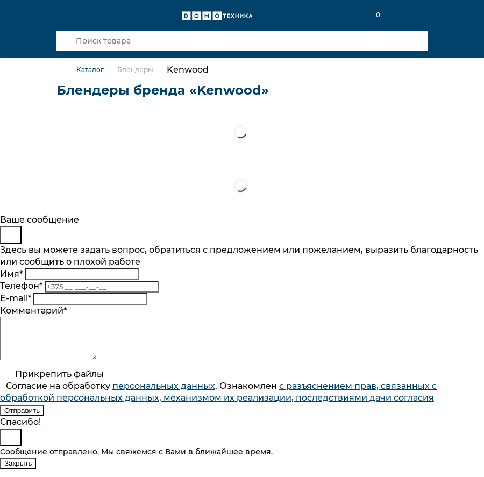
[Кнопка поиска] (66, 41)
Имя (11, 274)
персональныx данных (163, 394)
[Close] (11, 235)
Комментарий (33, 310)
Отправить (22, 419)
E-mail (15, 298)
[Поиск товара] (242, 41)
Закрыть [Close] (18, 471)
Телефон (21, 286)
